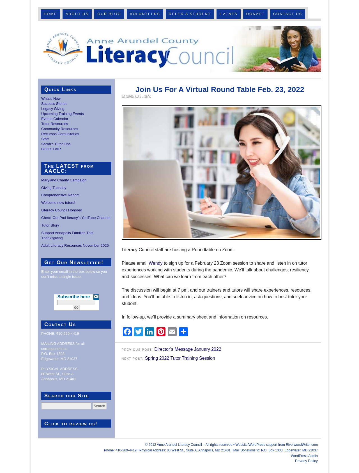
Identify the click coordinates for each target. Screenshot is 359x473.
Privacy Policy (306, 461)
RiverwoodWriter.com (302, 445)
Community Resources (59, 129)
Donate (255, 14)
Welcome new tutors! (58, 202)
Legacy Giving (52, 109)
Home (50, 14)
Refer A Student (190, 14)
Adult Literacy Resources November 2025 (75, 245)
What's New (51, 98)
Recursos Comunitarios (60, 134)
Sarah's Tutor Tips (55, 144)
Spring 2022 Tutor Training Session (180, 358)
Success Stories (54, 103)
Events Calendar (54, 119)
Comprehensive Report (60, 195)
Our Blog (109, 14)
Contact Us (287, 14)
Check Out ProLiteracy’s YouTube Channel (75, 218)
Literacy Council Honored (61, 210)
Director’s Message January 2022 (187, 349)
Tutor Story (50, 225)
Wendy (156, 263)
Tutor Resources (54, 124)
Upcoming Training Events (62, 114)
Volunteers (145, 14)
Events (229, 14)
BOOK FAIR (51, 149)
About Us (77, 14)
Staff (45, 139)
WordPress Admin (304, 456)
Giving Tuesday (53, 188)
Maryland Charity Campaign (63, 180)
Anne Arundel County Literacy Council (179, 49)
